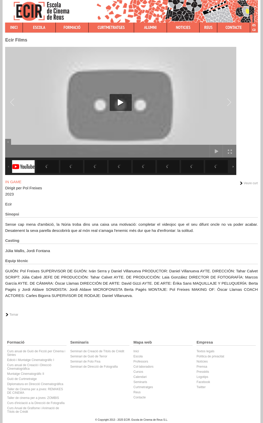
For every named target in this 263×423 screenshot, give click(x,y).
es (254, 25)
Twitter (200, 387)
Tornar (14, 314)
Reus (136, 392)
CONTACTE (234, 27)
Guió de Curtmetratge (22, 379)
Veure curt (251, 183)
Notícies (202, 361)
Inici (136, 351)
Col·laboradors (143, 366)
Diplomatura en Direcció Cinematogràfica (35, 384)
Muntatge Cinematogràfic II (25, 374)
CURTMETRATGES (111, 27)
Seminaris (140, 382)
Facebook (203, 382)
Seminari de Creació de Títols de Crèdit (97, 351)
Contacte (139, 397)
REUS (208, 27)
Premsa (201, 366)
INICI (14, 27)
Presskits (202, 372)
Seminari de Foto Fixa (85, 361)
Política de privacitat (210, 356)
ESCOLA (39, 27)
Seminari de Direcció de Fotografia (94, 366)
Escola (138, 356)
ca (254, 29)
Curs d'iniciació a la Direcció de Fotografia (36, 403)
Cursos (138, 372)
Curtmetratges (143, 387)
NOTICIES (183, 27)
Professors (140, 361)
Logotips (202, 377)
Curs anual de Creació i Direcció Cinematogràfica (29, 366)
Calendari (139, 377)
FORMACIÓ (72, 27)
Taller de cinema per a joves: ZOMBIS (33, 398)
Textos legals (205, 351)
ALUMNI (150, 27)
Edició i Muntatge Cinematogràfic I (30, 360)
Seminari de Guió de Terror (88, 356)
